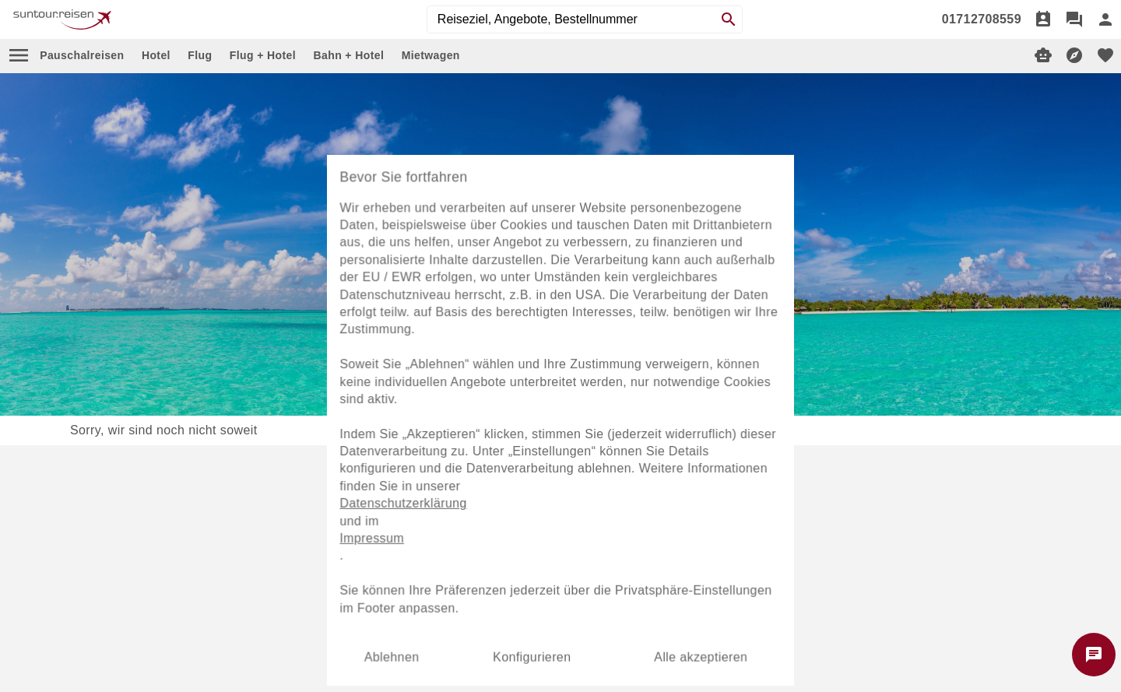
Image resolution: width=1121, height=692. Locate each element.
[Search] (728, 19)
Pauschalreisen (82, 55)
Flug (200, 55)
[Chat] (1074, 19)
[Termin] (1043, 19)
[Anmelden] (1105, 19)
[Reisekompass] (1074, 55)
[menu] (18, 55)
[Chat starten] (1093, 654)
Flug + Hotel (263, 55)
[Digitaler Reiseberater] (1043, 55)
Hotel (156, 55)
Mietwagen (431, 55)
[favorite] (1105, 55)
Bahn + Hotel (348, 55)
